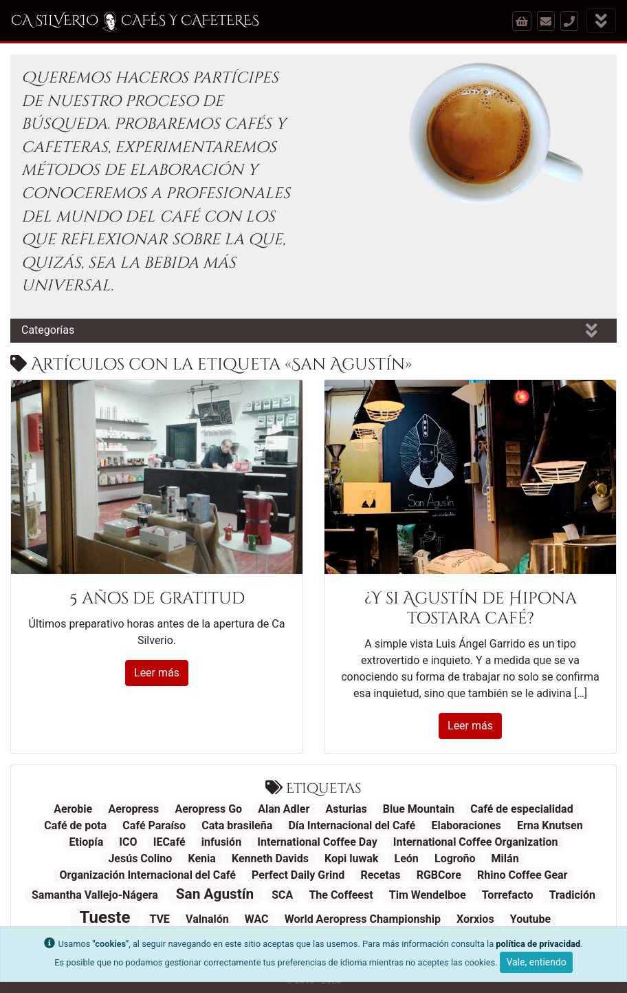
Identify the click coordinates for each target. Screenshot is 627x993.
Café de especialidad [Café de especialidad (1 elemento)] (521, 808)
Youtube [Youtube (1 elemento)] (530, 919)
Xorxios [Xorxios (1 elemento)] (475, 919)
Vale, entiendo (536, 962)
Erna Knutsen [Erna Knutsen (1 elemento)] (550, 825)
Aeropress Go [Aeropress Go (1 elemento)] (208, 808)
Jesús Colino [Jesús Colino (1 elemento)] (140, 858)
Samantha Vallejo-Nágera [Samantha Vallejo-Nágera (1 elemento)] (95, 894)
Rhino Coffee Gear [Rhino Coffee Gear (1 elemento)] (522, 875)
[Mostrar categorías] (592, 331)
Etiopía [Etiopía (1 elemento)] (86, 841)
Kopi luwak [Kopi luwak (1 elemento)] (351, 858)
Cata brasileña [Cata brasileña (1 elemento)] (236, 825)
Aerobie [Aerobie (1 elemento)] (73, 808)
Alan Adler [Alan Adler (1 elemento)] (283, 808)
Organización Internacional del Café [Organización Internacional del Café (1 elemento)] (148, 875)
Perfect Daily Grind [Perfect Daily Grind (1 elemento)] (298, 875)
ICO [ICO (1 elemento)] (128, 841)
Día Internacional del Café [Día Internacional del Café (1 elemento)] (351, 825)
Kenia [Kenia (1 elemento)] (201, 858)
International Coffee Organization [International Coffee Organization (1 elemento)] (475, 841)
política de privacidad (538, 944)
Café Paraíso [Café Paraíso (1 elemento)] (154, 825)
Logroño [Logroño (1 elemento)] (454, 858)
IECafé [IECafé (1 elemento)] (169, 841)
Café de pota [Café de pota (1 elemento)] (75, 825)
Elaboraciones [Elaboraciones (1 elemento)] (465, 825)
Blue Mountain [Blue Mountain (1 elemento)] (418, 808)
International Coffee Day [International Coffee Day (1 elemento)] (317, 841)
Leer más (156, 672)
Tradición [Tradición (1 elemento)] (572, 894)
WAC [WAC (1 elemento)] (257, 919)
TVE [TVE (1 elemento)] (159, 919)
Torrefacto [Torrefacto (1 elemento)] (508, 894)
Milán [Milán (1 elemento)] (505, 858)
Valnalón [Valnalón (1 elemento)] (207, 919)
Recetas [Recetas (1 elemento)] (380, 875)
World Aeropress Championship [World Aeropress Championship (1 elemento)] (363, 919)
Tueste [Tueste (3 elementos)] (105, 917)
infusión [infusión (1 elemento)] (221, 841)
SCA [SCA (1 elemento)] (282, 894)
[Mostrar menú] (601, 21)
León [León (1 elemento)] (407, 858)
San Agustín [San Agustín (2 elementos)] (215, 894)
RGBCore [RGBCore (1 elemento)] (439, 875)
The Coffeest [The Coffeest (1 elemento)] (341, 894)
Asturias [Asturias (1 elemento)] (345, 808)
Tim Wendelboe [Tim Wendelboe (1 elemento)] (427, 894)
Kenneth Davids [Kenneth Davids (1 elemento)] (270, 858)
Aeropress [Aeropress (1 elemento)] (133, 808)
